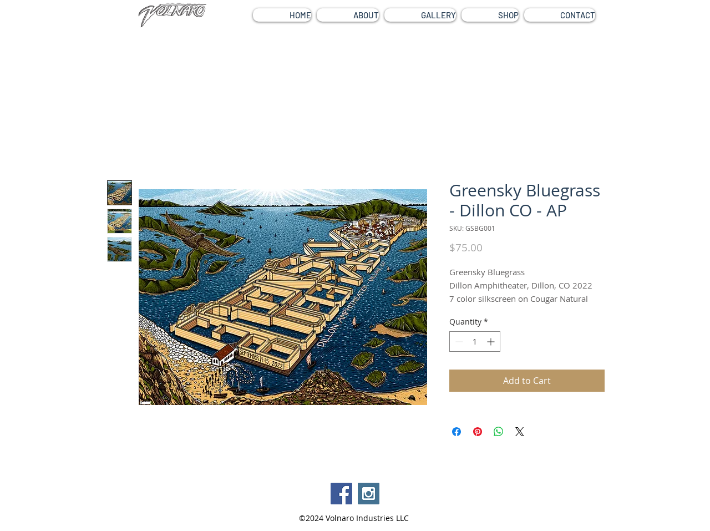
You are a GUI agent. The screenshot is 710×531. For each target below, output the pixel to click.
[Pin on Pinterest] (477, 431)
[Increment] (492, 341)
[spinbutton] (475, 341)
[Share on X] (519, 431)
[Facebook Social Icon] (341, 493)
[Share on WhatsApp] (498, 431)
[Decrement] (458, 341)
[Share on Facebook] (456, 431)
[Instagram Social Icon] (368, 493)
